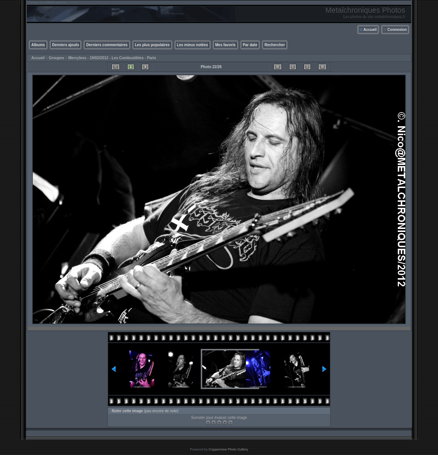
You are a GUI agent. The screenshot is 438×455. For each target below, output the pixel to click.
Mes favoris (225, 45)
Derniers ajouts (65, 45)
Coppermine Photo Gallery (228, 449)
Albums (38, 45)
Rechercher (274, 45)
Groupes (56, 58)
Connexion (397, 30)
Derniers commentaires (106, 45)
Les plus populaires (152, 45)
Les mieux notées (192, 45)
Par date (250, 45)
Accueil (370, 30)
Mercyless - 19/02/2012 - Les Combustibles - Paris (112, 58)
